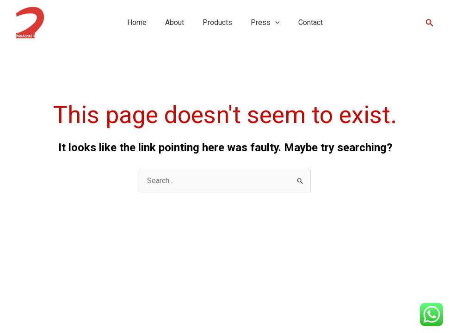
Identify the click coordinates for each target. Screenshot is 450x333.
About (174, 22)
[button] (275, 22)
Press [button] (265, 22)
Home (137, 22)
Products (217, 22)
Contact (310, 22)
